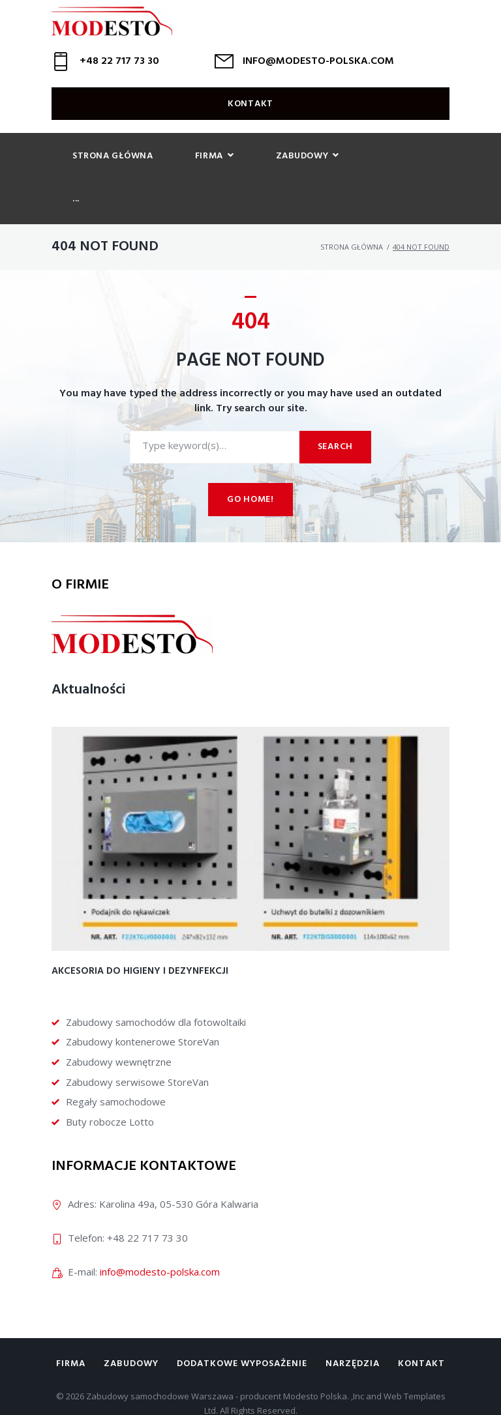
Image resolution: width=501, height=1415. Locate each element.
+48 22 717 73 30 (119, 71)
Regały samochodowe (116, 1068)
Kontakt (250, 114)
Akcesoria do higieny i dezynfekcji (140, 938)
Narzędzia (353, 1331)
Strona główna (351, 214)
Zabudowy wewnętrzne (119, 1029)
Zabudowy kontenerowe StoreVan (142, 1008)
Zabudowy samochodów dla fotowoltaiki (156, 988)
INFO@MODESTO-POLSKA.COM (318, 71)
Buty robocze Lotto (110, 1088)
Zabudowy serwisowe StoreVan (137, 1048)
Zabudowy (131, 1331)
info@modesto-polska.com (160, 1238)
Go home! (250, 467)
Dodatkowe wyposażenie (242, 1331)
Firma (70, 1331)
